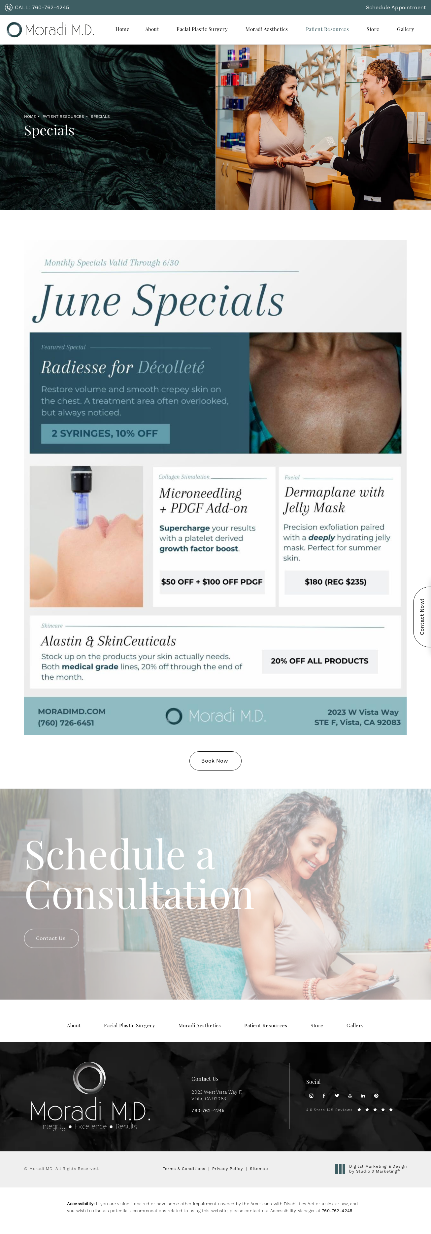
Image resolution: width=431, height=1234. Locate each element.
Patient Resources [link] (327, 29)
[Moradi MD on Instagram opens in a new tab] (311, 1095)
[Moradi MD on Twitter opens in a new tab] (337, 1095)
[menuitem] (122, 30)
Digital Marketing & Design (373, 1169)
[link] (37, 7)
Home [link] (122, 29)
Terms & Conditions (184, 1168)
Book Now (214, 761)
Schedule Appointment (396, 7)
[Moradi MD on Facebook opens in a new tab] (324, 1095)
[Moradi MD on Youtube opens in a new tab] (350, 1095)
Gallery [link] (405, 29)
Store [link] (373, 29)
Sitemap (259, 1168)
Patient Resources (63, 116)
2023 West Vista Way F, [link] (216, 1095)
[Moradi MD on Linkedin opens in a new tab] (363, 1095)
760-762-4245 (337, 1210)
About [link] (152, 29)
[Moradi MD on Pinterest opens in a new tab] (376, 1095)
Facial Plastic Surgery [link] (202, 29)
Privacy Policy (227, 1168)
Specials (100, 116)
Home (30, 116)
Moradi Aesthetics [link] (267, 29)
